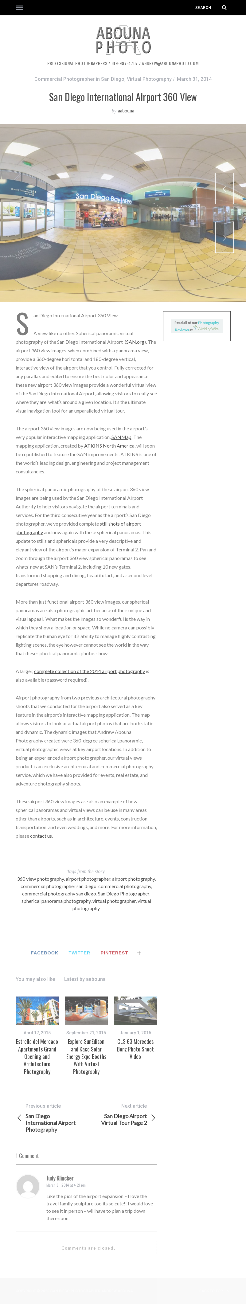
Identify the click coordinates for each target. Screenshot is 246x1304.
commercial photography (124, 886)
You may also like (35, 979)
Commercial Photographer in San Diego (79, 79)
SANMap (121, 437)
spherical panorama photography (56, 901)
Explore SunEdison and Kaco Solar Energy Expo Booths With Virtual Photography (86, 1056)
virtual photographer (114, 901)
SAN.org (135, 342)
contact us (41, 836)
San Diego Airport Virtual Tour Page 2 (121, 1114)
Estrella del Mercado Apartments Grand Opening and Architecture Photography (37, 1056)
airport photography (133, 879)
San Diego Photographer (123, 893)
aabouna (126, 110)
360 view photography (40, 879)
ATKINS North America (109, 445)
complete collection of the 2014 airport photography (89, 671)
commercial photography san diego (59, 893)
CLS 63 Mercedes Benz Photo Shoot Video (135, 1048)
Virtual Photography (149, 79)
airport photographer (88, 879)
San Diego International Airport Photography (50, 1118)
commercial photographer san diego (58, 886)
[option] (37, 1036)
